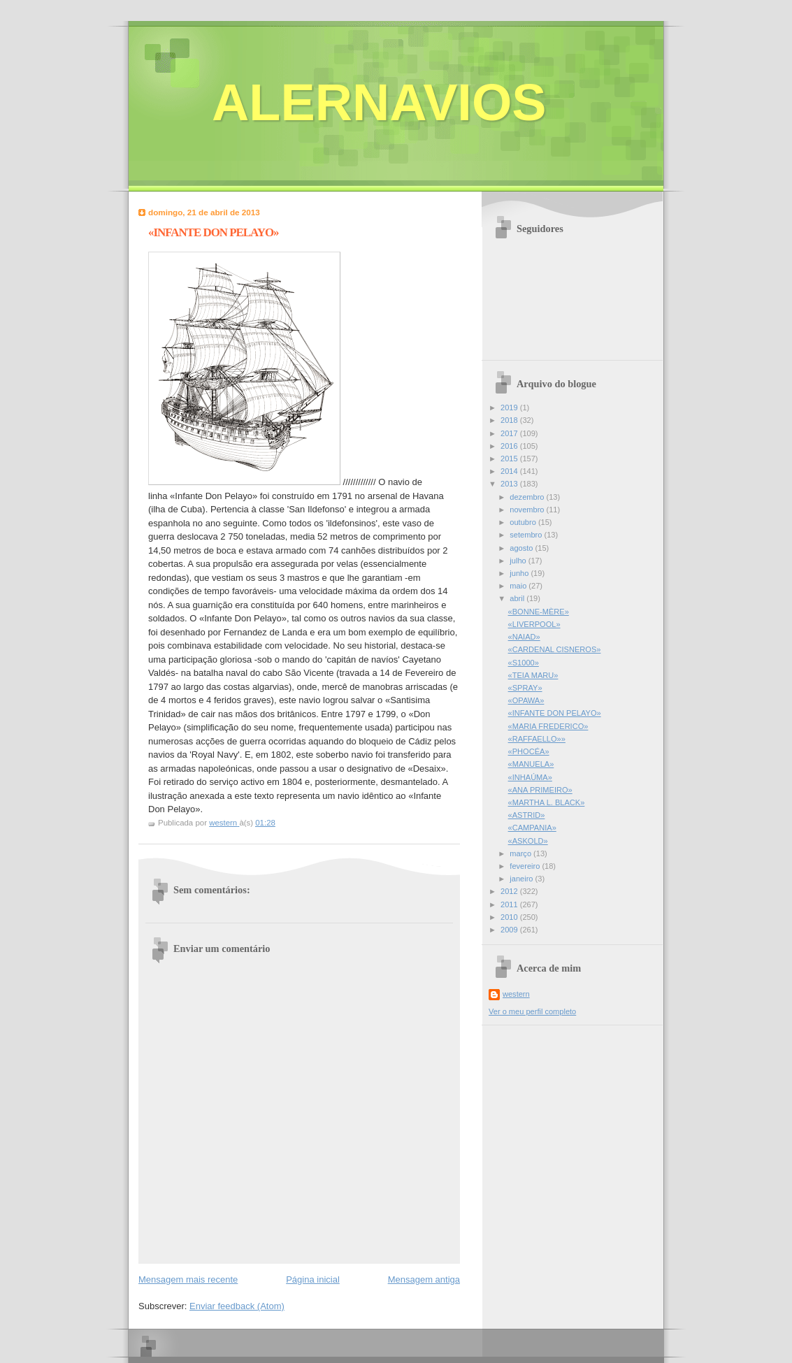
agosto (522, 548)
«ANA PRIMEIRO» (540, 790)
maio (519, 586)
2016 (510, 446)
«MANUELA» (531, 764)
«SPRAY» (525, 688)
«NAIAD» (524, 637)
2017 (510, 433)
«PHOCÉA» (528, 751)
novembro (528, 509)
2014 (510, 471)
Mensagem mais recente (188, 1279)
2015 (510, 458)
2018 (510, 420)
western (516, 994)
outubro (524, 522)
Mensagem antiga (424, 1279)
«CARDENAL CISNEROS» (554, 649)
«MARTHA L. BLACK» (546, 802)
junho (520, 573)
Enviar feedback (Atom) (237, 1306)
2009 (510, 929)
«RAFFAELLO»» (537, 739)
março (521, 853)
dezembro (528, 497)
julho (519, 560)
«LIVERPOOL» (534, 624)
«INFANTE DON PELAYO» (554, 713)
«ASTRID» (526, 815)
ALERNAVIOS (379, 102)
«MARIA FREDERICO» (548, 726)
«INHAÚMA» (530, 777)
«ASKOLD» (528, 841)
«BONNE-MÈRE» (538, 611)
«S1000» (523, 662)
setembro (527, 535)
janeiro (522, 878)
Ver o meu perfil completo (532, 1011)
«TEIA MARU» (533, 675)
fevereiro (526, 866)
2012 (510, 891)
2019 (510, 407)
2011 (510, 904)
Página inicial (313, 1279)
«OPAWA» (526, 700)
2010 (510, 917)
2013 (510, 483)
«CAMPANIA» (532, 827)
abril (518, 598)
